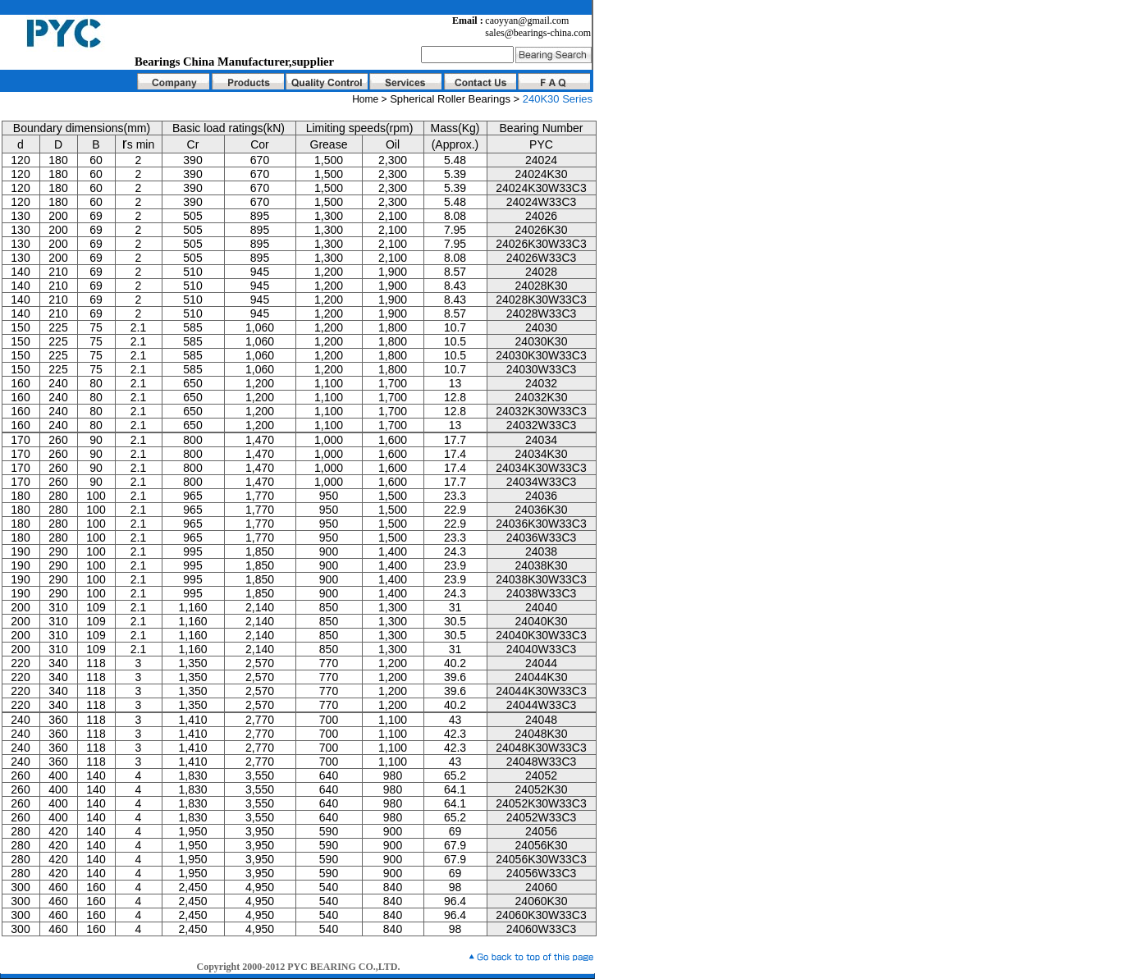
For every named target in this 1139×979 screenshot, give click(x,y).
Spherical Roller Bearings (451, 99)
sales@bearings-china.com (538, 33)
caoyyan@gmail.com (527, 20)
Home (365, 99)
